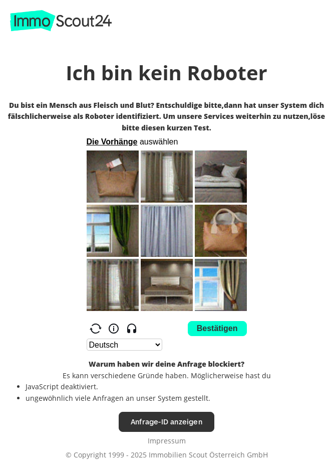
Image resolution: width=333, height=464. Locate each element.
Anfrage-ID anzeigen (166, 421)
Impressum (167, 440)
